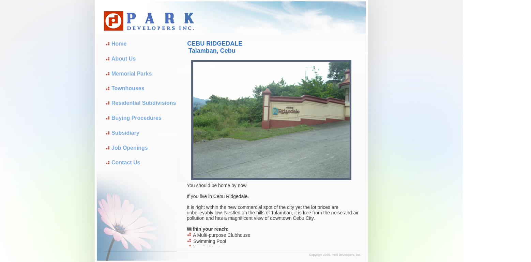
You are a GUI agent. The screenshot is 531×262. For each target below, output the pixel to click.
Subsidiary (125, 133)
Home (118, 44)
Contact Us (125, 162)
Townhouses (128, 88)
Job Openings (129, 148)
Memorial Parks (131, 74)
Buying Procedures (136, 118)
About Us (123, 59)
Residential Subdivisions (143, 103)
